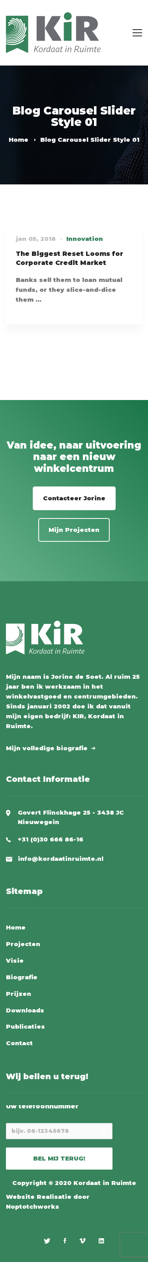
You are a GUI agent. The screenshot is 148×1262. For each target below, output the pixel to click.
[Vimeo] (82, 1240)
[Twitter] (47, 1240)
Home (18, 139)
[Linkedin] (101, 1240)
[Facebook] (65, 1240)
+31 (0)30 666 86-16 (50, 839)
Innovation (84, 238)
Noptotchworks (32, 1206)
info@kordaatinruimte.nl (60, 858)
